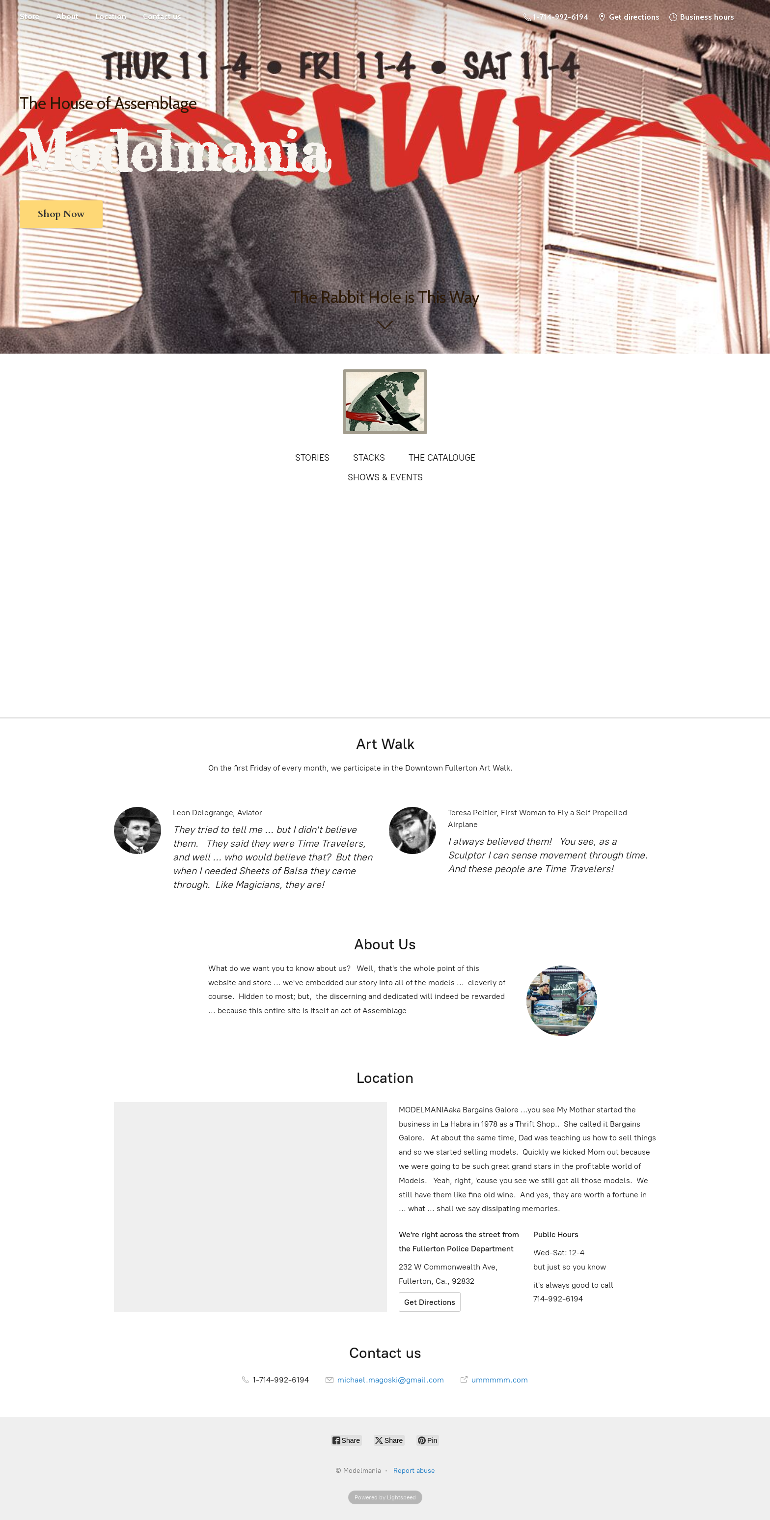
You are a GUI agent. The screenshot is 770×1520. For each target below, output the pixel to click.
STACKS (369, 457)
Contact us (162, 16)
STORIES (312, 457)
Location (110, 16)
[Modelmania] (385, 401)
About (67, 16)
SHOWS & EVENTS (385, 477)
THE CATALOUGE (442, 457)
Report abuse (414, 1470)
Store (29, 16)
